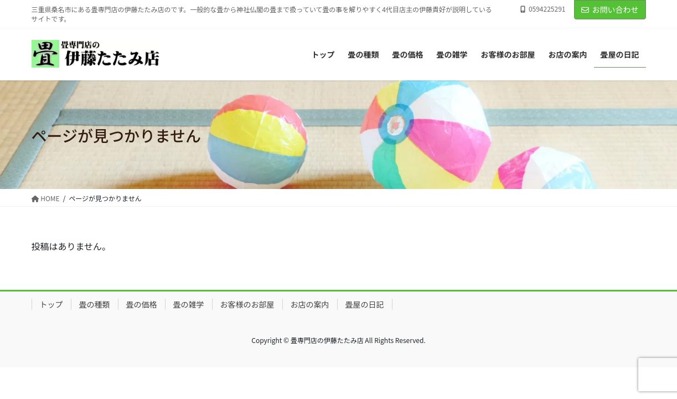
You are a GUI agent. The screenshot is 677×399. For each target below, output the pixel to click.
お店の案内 (310, 304)
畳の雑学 (188, 304)
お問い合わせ (610, 9)
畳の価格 (141, 304)
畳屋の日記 (364, 304)
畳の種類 (94, 304)
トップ (51, 304)
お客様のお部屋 (247, 304)
